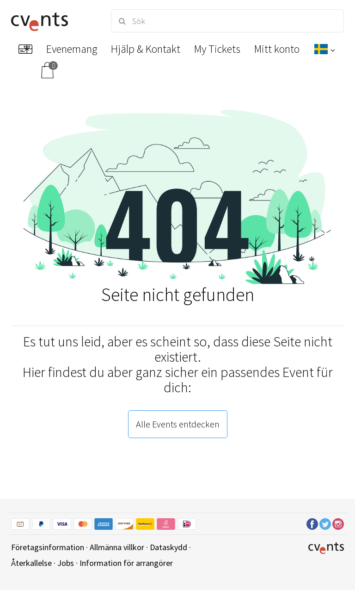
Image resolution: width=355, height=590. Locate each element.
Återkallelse (31, 563)
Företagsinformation (47, 547)
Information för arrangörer (126, 563)
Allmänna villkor (117, 547)
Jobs (65, 563)
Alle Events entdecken (178, 424)
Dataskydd (168, 547)
